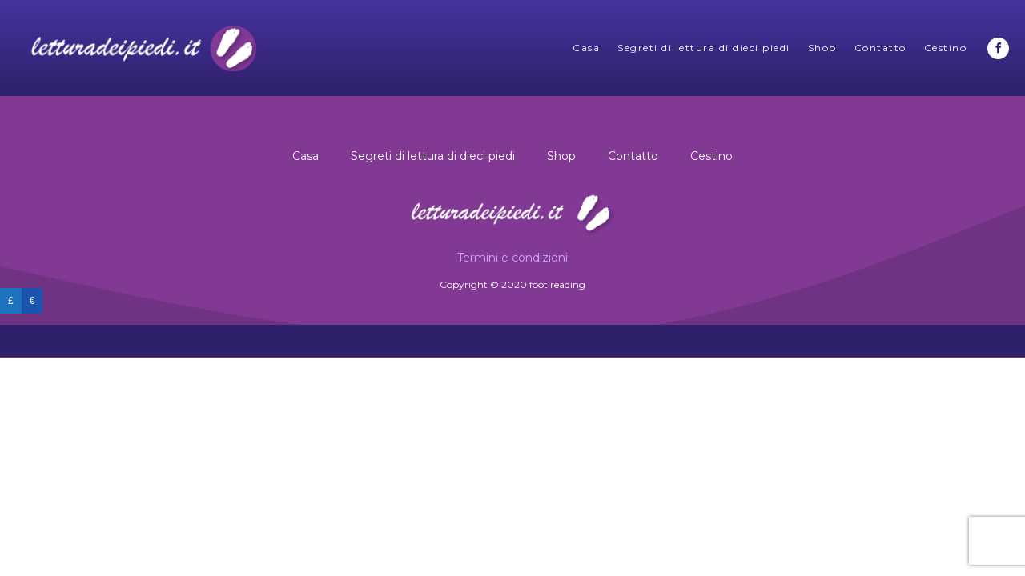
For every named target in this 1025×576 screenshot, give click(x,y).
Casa (586, 48)
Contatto (880, 48)
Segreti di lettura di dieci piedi (703, 48)
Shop (822, 48)
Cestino (945, 48)
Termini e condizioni (512, 257)
